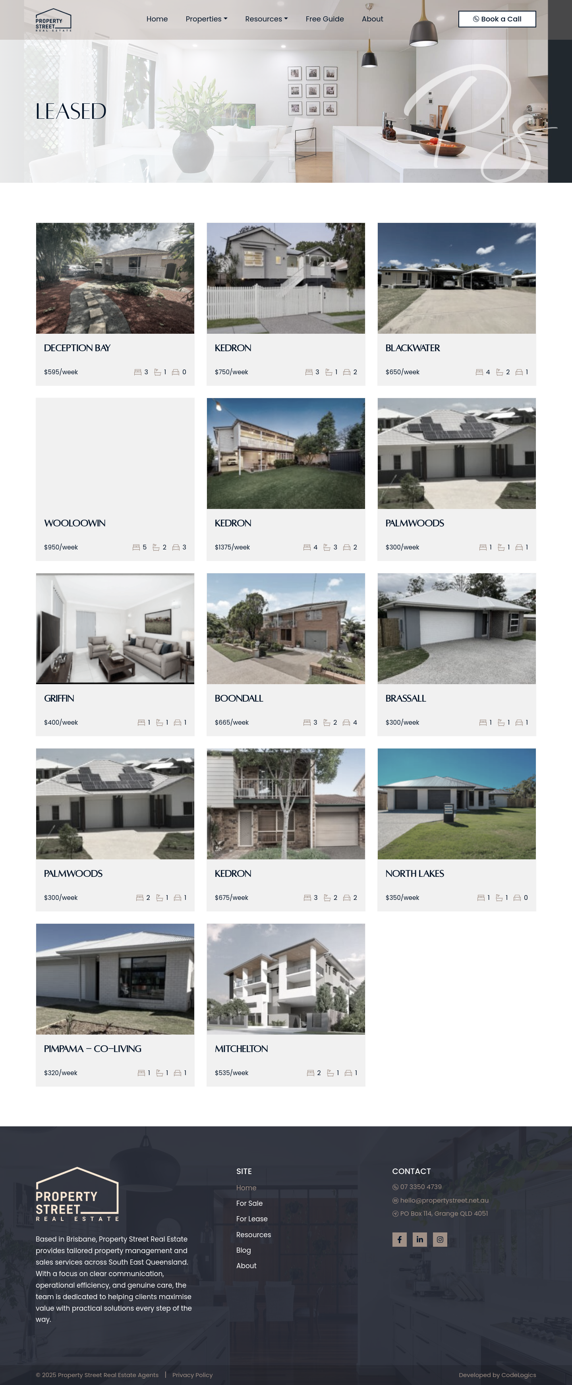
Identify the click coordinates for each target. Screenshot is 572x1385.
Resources (263, 19)
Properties (204, 19)
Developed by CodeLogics (497, 1375)
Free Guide (325, 19)
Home (157, 19)
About (372, 19)
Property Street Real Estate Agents (108, 1375)
